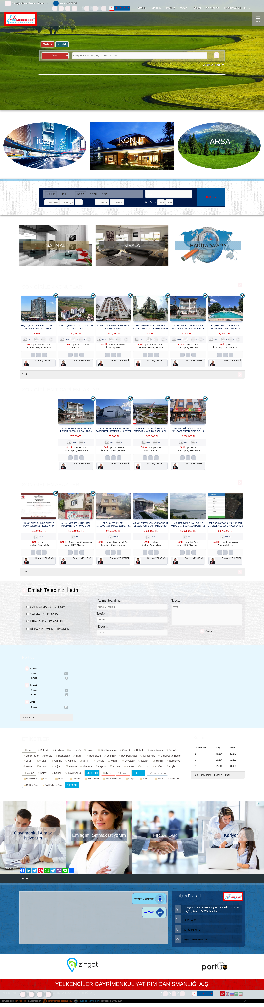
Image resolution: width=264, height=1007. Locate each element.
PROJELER (212, 8)
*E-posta (102, 629)
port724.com (20, 1005)
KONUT (170, 8)
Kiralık (63, 44)
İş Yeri (93, 194)
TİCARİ (184, 8)
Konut (80, 194)
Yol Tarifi (154, 916)
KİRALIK (156, 8)
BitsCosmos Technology (59, 1005)
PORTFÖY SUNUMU (237, 8)
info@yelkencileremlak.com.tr (30, 3)
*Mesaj (175, 604)
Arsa (104, 194)
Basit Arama (213, 65)
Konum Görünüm (149, 903)
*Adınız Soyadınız (109, 604)
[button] (10, 69)
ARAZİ (197, 8)
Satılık (48, 44)
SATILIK (141, 8)
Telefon (101, 617)
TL (117, 8)
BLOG (25, 883)
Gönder (206, 634)
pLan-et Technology (90, 1005)
